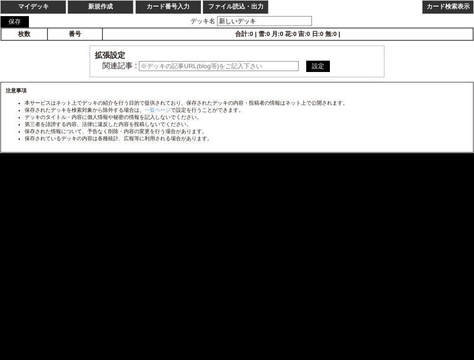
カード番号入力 (168, 6)
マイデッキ (33, 6)
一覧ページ (158, 110)
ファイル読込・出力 (236, 6)
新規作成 (100, 6)
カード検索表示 (448, 6)
